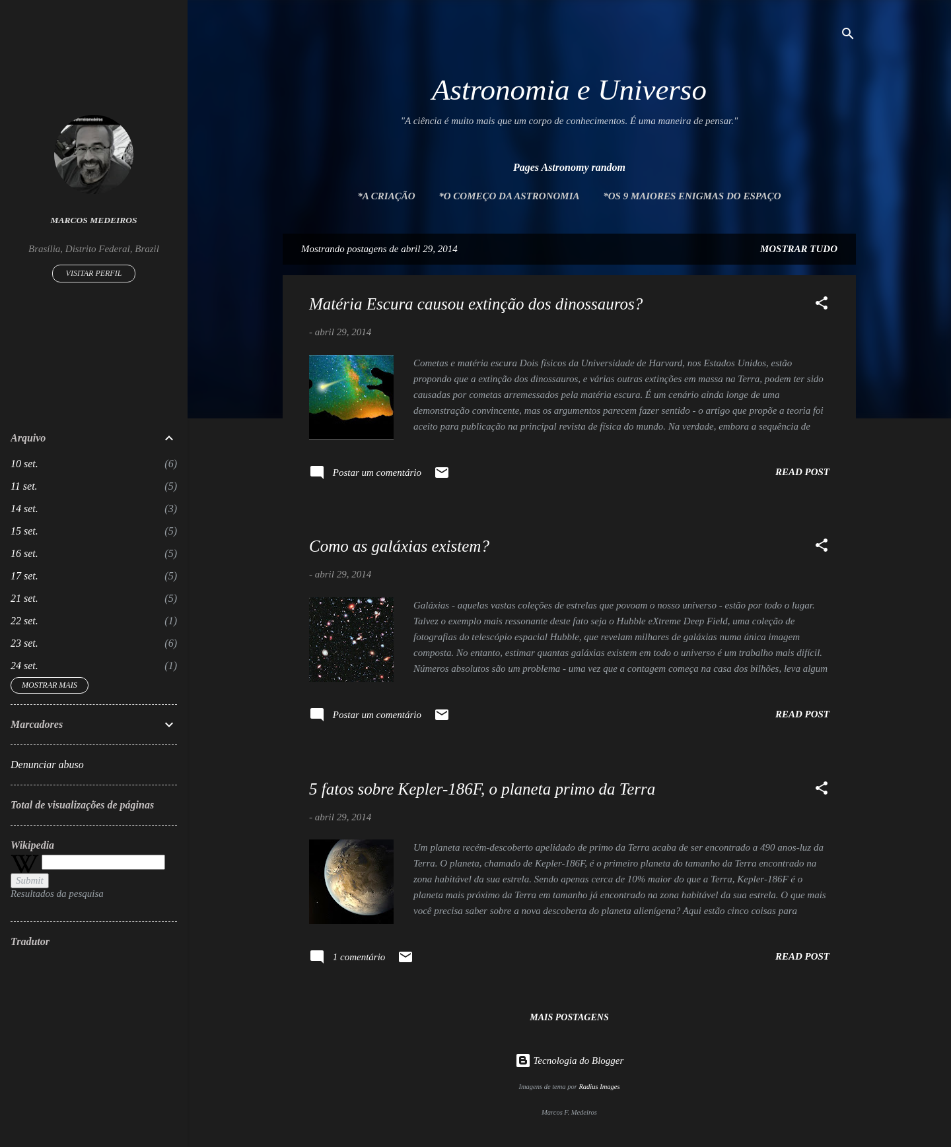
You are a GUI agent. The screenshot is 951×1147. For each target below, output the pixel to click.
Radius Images (599, 1086)
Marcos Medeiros (94, 220)
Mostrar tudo (798, 249)
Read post (802, 472)
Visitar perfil (94, 273)
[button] (821, 305)
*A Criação (386, 196)
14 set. (24, 508)
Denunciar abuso (47, 764)
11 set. (24, 486)
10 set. (24, 463)
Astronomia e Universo (569, 89)
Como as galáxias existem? (399, 546)
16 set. (24, 553)
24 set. (24, 665)
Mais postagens (569, 1017)
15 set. (24, 531)
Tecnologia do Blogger (569, 1060)
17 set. (24, 575)
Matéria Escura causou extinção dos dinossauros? (476, 304)
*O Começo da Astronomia (509, 196)
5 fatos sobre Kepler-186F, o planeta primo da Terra (482, 789)
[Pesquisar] (848, 36)
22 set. (24, 620)
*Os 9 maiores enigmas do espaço (692, 196)
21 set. (24, 598)
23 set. (24, 643)
